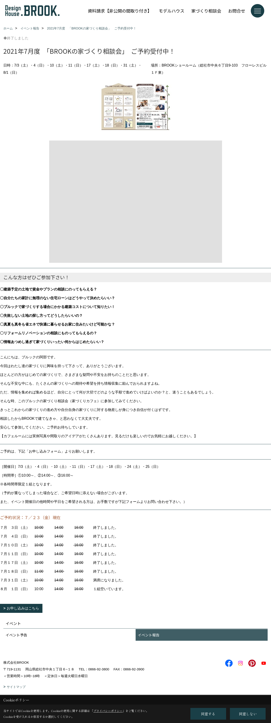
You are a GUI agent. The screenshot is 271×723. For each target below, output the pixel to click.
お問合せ (236, 11)
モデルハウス (171, 11)
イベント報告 (148, 635)
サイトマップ (16, 687)
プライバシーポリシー (108, 711)
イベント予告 (16, 635)
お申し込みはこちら (23, 608)
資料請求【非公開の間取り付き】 (120, 11)
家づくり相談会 (206, 11)
